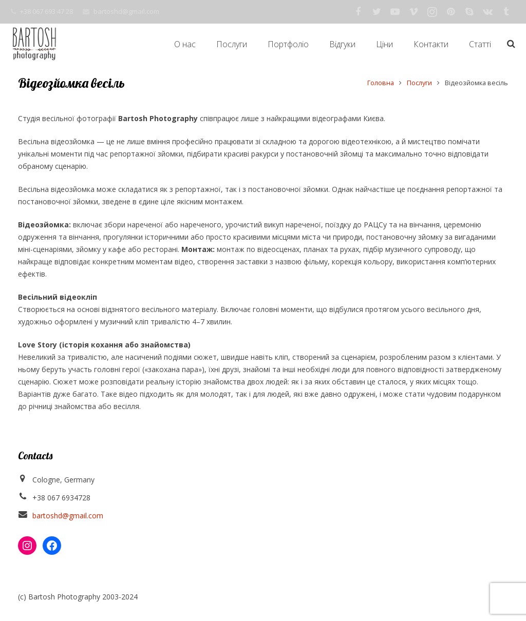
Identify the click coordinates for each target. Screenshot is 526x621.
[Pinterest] (450, 12)
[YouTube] (395, 12)
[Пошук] (511, 44)
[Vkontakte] (487, 12)
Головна (380, 83)
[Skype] (469, 12)
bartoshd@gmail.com (126, 11)
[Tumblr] (506, 12)
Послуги (419, 83)
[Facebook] (358, 12)
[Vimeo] (413, 12)
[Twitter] (376, 12)
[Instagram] (432, 12)
